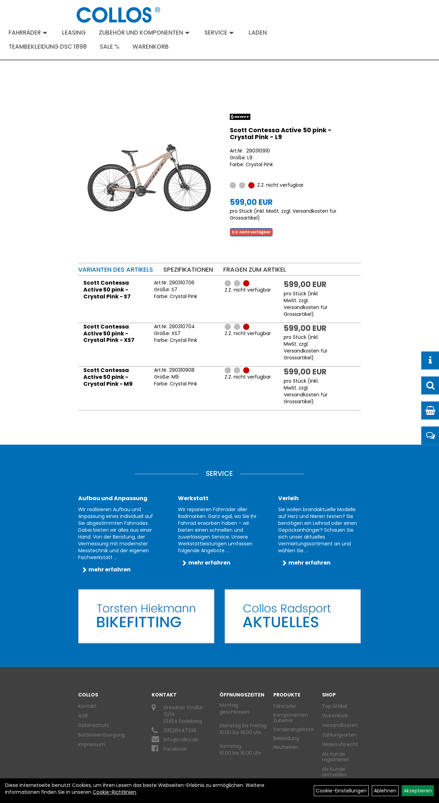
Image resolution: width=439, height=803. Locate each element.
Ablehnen (385, 790)
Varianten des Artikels (115, 269)
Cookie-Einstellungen (341, 790)
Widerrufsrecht (338, 744)
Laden (258, 32)
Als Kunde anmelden (334, 772)
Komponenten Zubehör (290, 718)
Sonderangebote (293, 729)
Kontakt (87, 706)
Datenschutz (93, 725)
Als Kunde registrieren (335, 757)
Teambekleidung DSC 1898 (48, 46)
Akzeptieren (418, 790)
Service (219, 32)
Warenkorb (150, 46)
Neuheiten (285, 747)
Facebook (175, 748)
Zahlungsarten (338, 734)
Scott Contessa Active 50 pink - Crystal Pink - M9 (108, 377)
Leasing (74, 32)
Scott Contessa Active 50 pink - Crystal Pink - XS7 (108, 333)
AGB (83, 715)
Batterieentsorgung (101, 734)
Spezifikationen (188, 269)
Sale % (109, 46)
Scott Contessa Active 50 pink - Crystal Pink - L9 (281, 133)
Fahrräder (28, 32)
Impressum (91, 744)
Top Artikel (334, 706)
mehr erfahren (109, 569)
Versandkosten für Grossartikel (306, 311)
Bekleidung (286, 738)
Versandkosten (338, 725)
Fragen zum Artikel (254, 269)
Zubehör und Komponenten (144, 32)
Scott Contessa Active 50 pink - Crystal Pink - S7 (107, 289)
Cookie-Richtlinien (114, 792)
